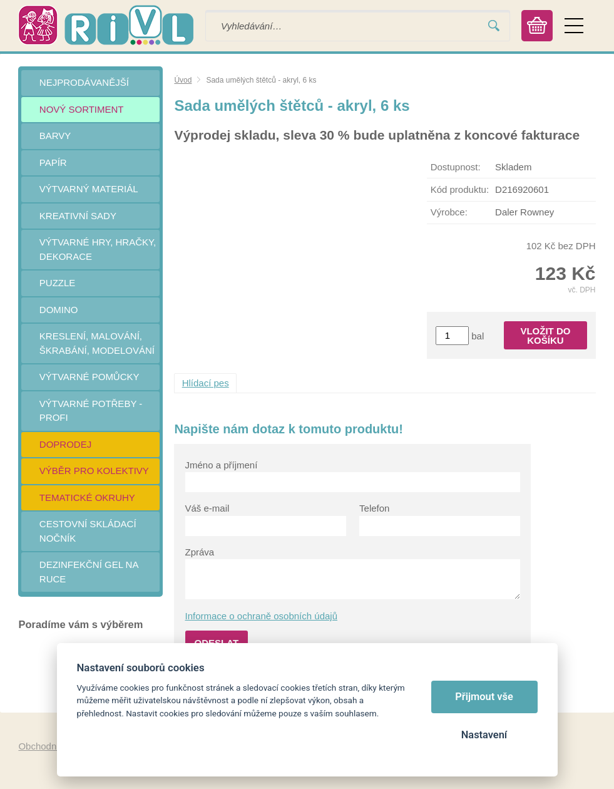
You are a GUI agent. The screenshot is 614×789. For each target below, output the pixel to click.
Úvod (183, 80)
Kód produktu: (460, 189)
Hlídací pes (205, 383)
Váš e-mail (207, 508)
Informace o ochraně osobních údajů (261, 616)
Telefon (374, 508)
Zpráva (200, 552)
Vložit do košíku (545, 336)
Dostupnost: (456, 167)
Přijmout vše (484, 697)
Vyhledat (493, 26)
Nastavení (484, 735)
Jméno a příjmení (221, 465)
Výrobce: (449, 212)
